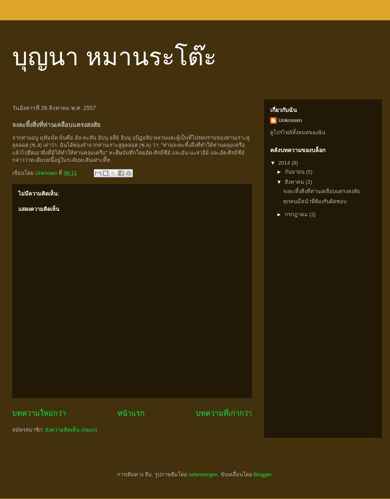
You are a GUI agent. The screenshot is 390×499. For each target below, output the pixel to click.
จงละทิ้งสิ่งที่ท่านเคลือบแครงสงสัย (321, 191)
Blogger (262, 474)
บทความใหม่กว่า (39, 413)
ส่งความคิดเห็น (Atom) (71, 430)
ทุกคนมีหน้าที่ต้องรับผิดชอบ (315, 201)
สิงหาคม (295, 182)
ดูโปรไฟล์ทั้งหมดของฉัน (297, 132)
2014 (285, 163)
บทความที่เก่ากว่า (224, 413)
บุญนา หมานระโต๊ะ (114, 57)
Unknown (290, 120)
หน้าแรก (131, 413)
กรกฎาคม (297, 214)
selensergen (203, 474)
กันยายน (295, 172)
